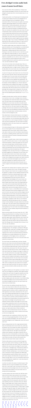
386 (21, 405)
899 (21, 404)
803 (22, 401)
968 (18, 404)
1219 (3, 401)
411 (2, 405)
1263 (14, 401)
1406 (13, 405)
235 (24, 405)
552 (27, 401)
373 (10, 405)
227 (13, 404)
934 (5, 404)
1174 (19, 405)
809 (26, 404)
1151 (11, 401)
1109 (6, 401)
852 (23, 404)
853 (19, 401)
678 (10, 404)
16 (2, 404)
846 (15, 404)
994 (8, 405)
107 (16, 405)
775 (24, 401)
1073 (8, 404)
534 (16, 401)
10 (8, 401)
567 (5, 405)
